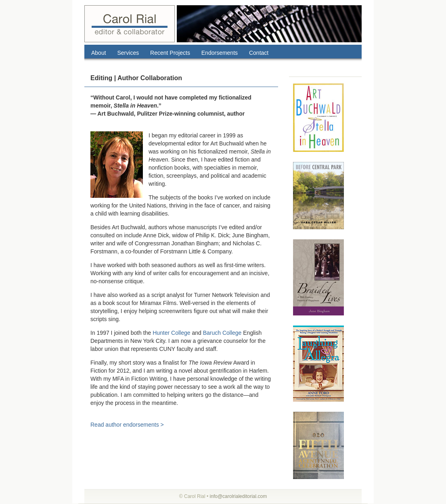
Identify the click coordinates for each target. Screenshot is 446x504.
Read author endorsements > (127, 424)
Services (128, 53)
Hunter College (171, 333)
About (98, 53)
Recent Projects (170, 53)
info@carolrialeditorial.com (238, 496)
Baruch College (222, 333)
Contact (258, 53)
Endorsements (219, 53)
